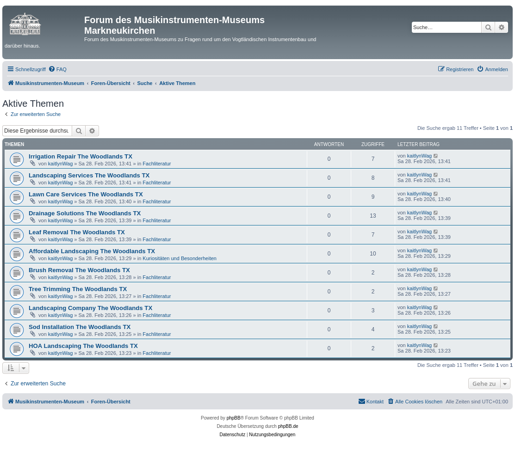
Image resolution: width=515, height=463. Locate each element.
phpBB (234, 417)
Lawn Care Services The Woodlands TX (86, 194)
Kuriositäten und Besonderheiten (180, 258)
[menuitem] (57, 69)
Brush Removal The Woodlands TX (79, 270)
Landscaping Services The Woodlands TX (89, 175)
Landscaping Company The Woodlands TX (90, 308)
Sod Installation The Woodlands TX (79, 326)
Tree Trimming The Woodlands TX (78, 289)
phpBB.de (288, 426)
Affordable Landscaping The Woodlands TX (92, 251)
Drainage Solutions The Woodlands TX (85, 213)
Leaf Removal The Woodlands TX (77, 232)
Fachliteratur (157, 163)
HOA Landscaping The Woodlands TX (83, 345)
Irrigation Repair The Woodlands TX (80, 156)
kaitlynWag (60, 163)
